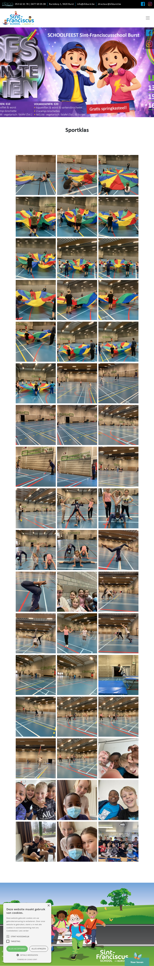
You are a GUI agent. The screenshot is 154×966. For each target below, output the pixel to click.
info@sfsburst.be (86, 4)
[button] (27, 955)
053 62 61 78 (22, 4)
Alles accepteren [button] (17, 948)
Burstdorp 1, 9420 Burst (61, 4)
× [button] (48, 905)
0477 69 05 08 (38, 4)
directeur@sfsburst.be (109, 4)
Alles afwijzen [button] (39, 948)
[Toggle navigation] (147, 18)
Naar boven (137, 961)
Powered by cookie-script (27, 959)
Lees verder (24, 930)
